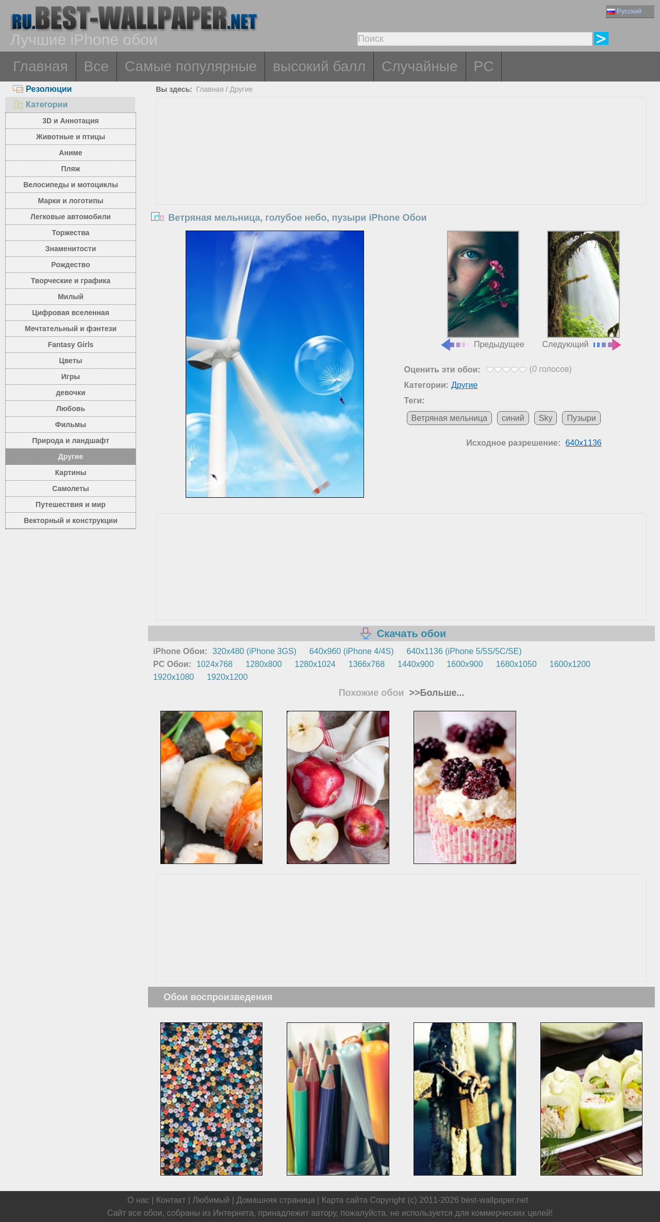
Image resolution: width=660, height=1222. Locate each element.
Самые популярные (191, 66)
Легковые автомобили (70, 217)
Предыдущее (482, 290)
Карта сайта (345, 1200)
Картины (71, 472)
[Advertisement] (401, 175)
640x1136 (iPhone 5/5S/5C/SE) (464, 651)
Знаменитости (70, 249)
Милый (71, 296)
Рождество (70, 264)
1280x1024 (315, 664)
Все (96, 66)
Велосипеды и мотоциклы (70, 185)
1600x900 (465, 664)
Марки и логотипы (70, 201)
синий (513, 418)
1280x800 (263, 664)
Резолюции (42, 89)
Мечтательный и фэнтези (71, 328)
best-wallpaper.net (494, 1200)
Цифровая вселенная (70, 312)
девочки (70, 392)
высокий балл (319, 66)
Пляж (70, 169)
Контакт (171, 1200)
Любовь (70, 408)
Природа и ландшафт (70, 440)
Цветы (70, 360)
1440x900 (416, 664)
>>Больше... (436, 693)
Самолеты (70, 488)
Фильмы (70, 424)
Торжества (71, 233)
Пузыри (581, 418)
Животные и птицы (70, 137)
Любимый (210, 1200)
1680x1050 (516, 664)
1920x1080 (173, 677)
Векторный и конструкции (71, 520)
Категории (40, 104)
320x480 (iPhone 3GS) (254, 651)
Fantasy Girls (71, 344)
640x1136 (583, 442)
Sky (546, 418)
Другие (70, 456)
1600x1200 (570, 664)
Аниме (70, 153)
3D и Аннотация (70, 121)
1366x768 (367, 664)
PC (484, 66)
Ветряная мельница (449, 418)
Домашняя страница (275, 1200)
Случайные (420, 66)
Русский (624, 11)
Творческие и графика (70, 280)
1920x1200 (227, 677)
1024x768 (214, 664)
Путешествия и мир (71, 504)
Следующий (582, 290)
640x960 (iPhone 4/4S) (351, 651)
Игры (70, 376)
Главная (40, 66)
